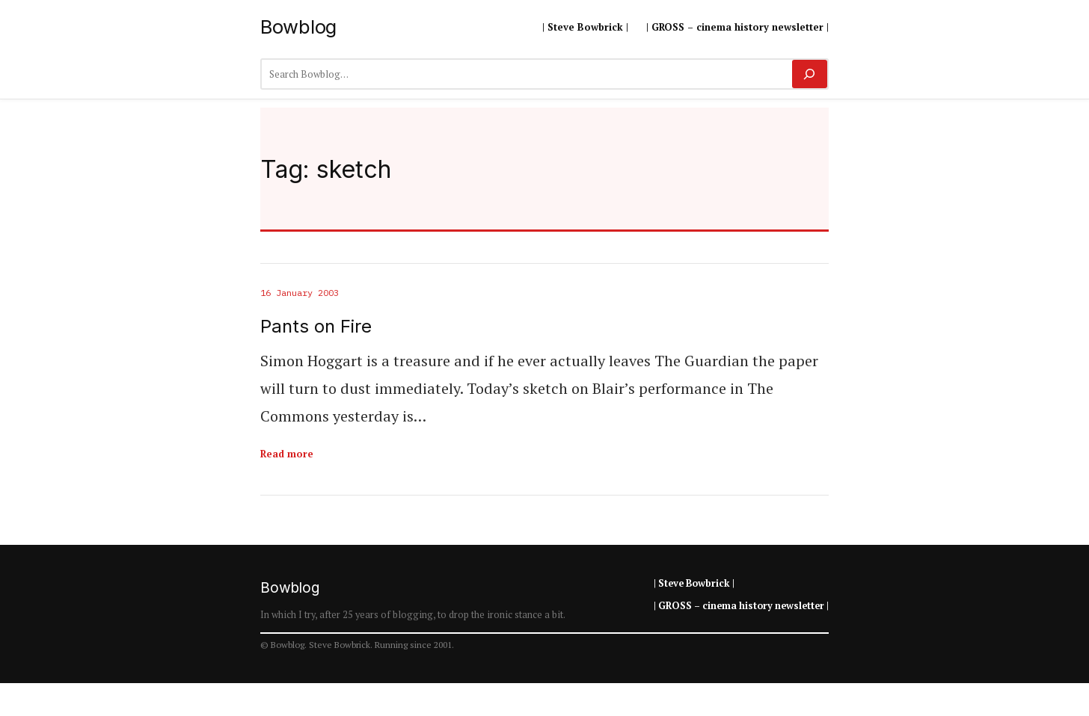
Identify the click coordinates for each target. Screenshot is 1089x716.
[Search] (809, 74)
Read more (286, 453)
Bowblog (298, 26)
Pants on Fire (316, 326)
